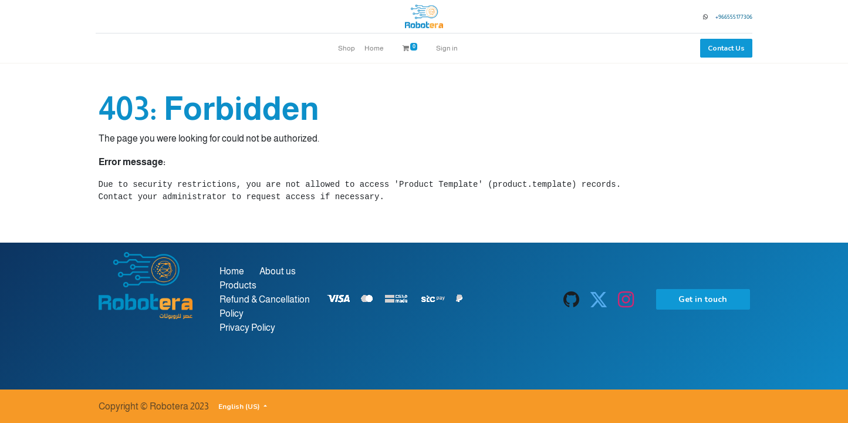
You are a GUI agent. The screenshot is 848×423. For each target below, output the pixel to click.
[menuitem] (346, 48)
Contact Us (723, 48)
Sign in (447, 48)
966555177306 (733, 17)
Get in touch (702, 299)
